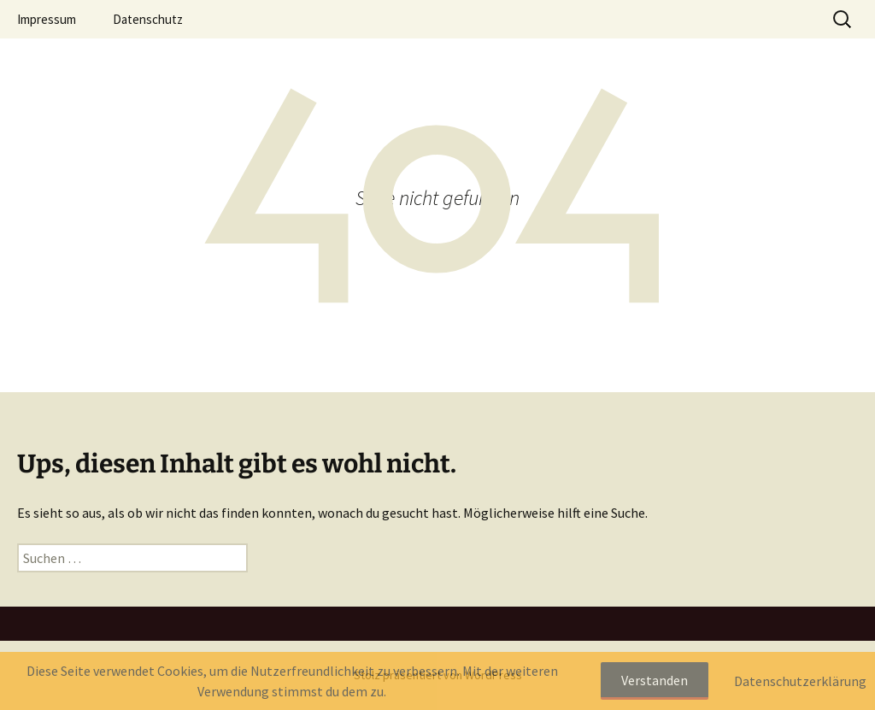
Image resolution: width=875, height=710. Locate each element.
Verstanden (654, 680)
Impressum (46, 19)
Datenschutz (148, 19)
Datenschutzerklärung (800, 680)
